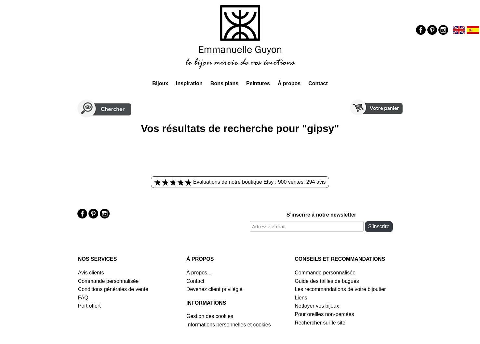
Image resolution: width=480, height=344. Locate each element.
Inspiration (189, 83)
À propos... (198, 272)
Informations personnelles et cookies (228, 324)
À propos (289, 83)
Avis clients (91, 272)
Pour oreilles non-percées (324, 314)
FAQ (83, 297)
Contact (318, 83)
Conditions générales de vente (113, 289)
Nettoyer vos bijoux (317, 306)
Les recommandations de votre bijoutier (340, 289)
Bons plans (224, 83)
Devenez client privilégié (214, 289)
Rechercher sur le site (320, 322)
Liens (301, 297)
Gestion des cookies (209, 316)
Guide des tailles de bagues (327, 281)
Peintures (258, 83)
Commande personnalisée (108, 281)
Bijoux (160, 83)
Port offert (89, 306)
